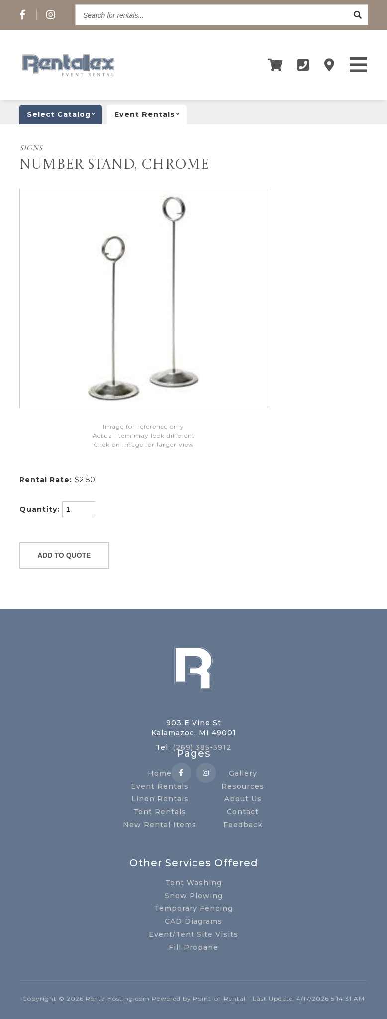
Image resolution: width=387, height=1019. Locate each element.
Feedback (243, 824)
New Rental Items (159, 824)
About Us (243, 798)
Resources (242, 786)
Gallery (243, 773)
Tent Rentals (159, 811)
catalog (64, 114)
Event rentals (150, 114)
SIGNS (30, 148)
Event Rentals (160, 786)
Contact (243, 811)
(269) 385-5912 (202, 747)
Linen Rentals (160, 798)
